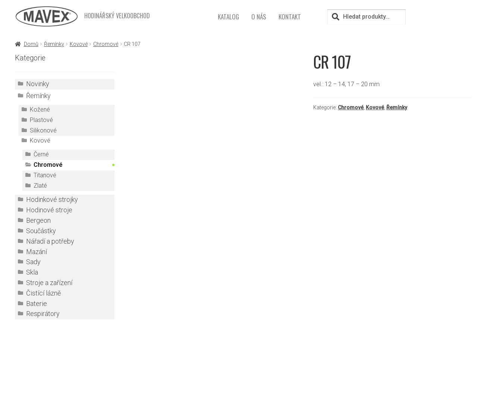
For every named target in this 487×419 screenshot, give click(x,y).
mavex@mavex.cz (177, 402)
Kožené (40, 109)
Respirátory (43, 314)
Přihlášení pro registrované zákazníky (302, 373)
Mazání (36, 252)
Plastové (41, 119)
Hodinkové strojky (52, 199)
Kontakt (290, 16)
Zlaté (40, 185)
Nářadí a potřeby (50, 241)
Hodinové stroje (49, 210)
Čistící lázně (43, 293)
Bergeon (38, 220)
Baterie (36, 303)
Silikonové (43, 130)
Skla (32, 272)
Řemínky (54, 44)
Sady (33, 262)
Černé (41, 154)
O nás (258, 16)
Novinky (37, 84)
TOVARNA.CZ (298, 383)
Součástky (41, 231)
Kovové (79, 44)
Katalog (228, 16)
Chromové (105, 44)
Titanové (45, 175)
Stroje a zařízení (49, 283)
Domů (31, 44)
